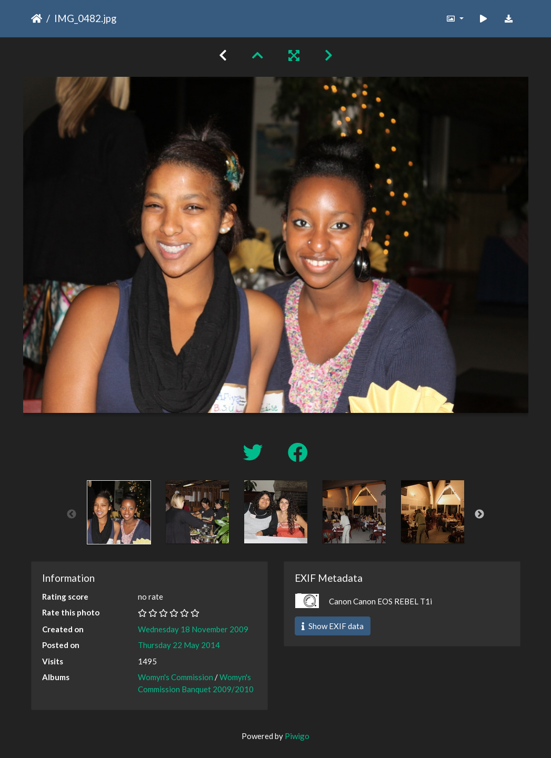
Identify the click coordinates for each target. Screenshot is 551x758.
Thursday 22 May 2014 (179, 645)
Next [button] (479, 514)
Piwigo (297, 736)
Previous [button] (71, 514)
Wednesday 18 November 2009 (193, 629)
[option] (118, 512)
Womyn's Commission (175, 677)
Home (36, 18)
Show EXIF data (333, 626)
